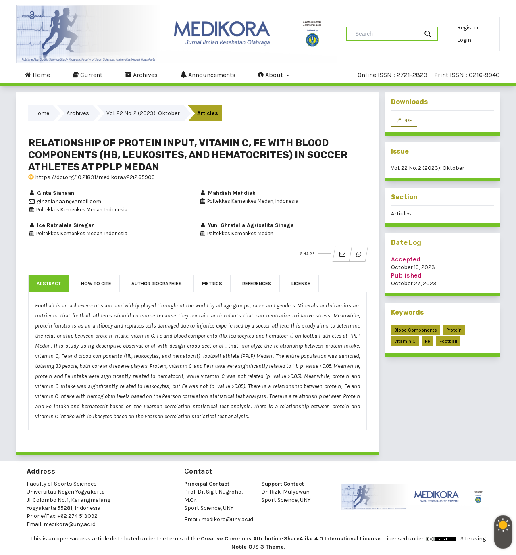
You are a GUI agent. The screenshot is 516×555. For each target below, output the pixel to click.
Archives (141, 74)
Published (406, 275)
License (300, 283)
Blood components (415, 330)
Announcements (207, 74)
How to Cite (96, 283)
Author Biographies (156, 283)
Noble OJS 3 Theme (257, 546)
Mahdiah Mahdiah (227, 193)
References (256, 283)
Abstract (49, 283)
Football (448, 341)
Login (464, 39)
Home (37, 74)
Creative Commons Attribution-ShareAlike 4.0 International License (291, 538)
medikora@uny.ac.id (70, 524)
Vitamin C (405, 341)
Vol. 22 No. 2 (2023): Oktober (143, 113)
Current (87, 74)
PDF (407, 120)
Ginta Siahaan (51, 193)
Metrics (212, 283)
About (271, 74)
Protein (454, 330)
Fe (427, 341)
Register (468, 27)
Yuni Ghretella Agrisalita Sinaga (246, 225)
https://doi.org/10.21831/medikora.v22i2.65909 (91, 177)
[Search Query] (385, 33)
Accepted (405, 259)
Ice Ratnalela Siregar (61, 225)
